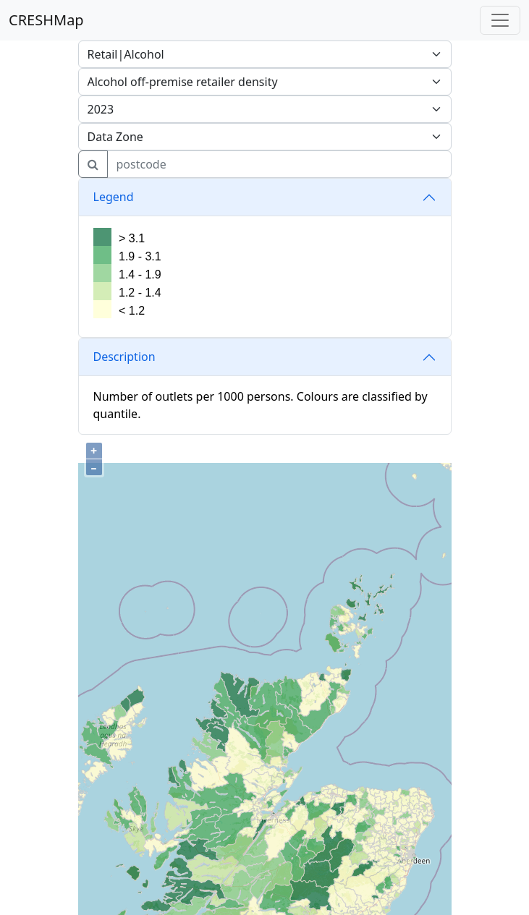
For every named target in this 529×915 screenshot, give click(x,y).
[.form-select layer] (265, 136)
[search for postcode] (279, 164)
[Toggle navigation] (500, 20)
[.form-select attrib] (265, 54)
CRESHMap (46, 20)
